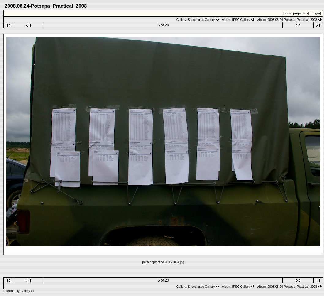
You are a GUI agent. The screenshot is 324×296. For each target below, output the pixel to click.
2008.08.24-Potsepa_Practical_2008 (295, 19)
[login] (316, 13)
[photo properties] (296, 13)
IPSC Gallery (243, 19)
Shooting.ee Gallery (204, 19)
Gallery (25, 291)
